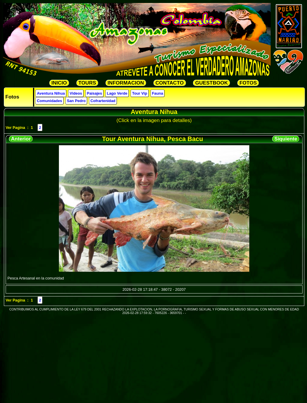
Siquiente (285, 139)
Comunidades (49, 101)
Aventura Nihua (51, 93)
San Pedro (76, 101)
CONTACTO (170, 83)
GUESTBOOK (211, 83)
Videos (76, 93)
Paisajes (94, 93)
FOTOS (248, 83)
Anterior (21, 139)
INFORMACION (126, 83)
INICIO (59, 83)
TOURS (87, 83)
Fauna (157, 93)
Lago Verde (117, 93)
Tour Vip (139, 93)
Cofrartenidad (102, 101)
